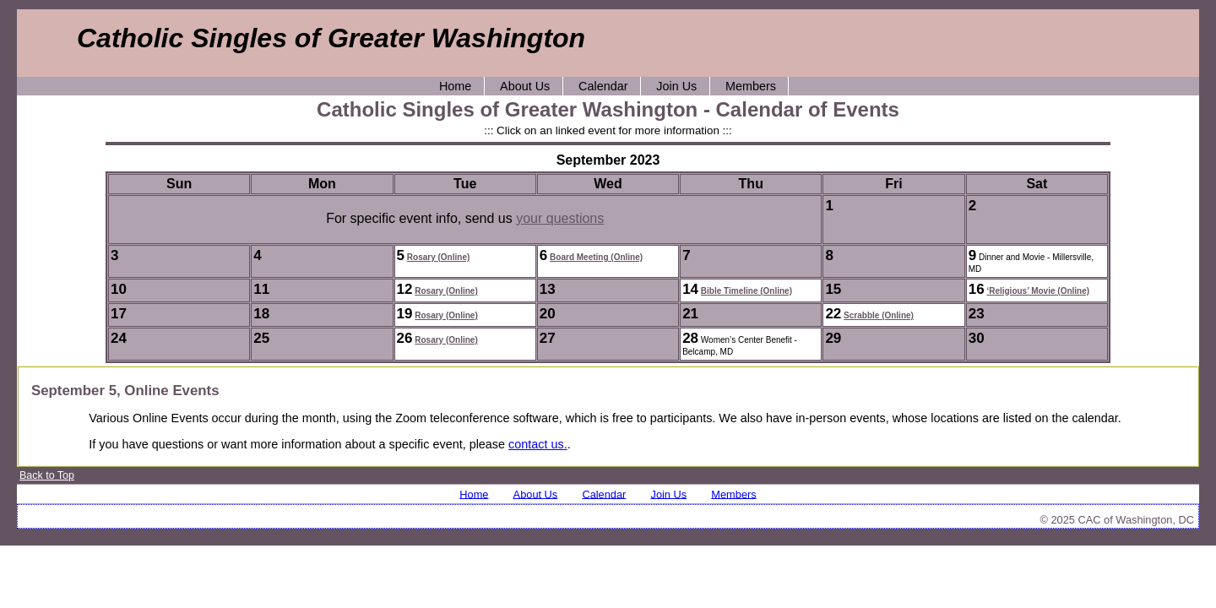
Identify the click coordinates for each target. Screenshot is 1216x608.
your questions (560, 218)
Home (455, 86)
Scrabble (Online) (879, 315)
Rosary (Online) (438, 257)
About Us (525, 86)
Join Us (676, 86)
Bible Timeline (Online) (746, 291)
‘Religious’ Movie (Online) (1037, 291)
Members (750, 86)
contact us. (537, 444)
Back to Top (46, 475)
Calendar (602, 86)
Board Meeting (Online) (596, 257)
